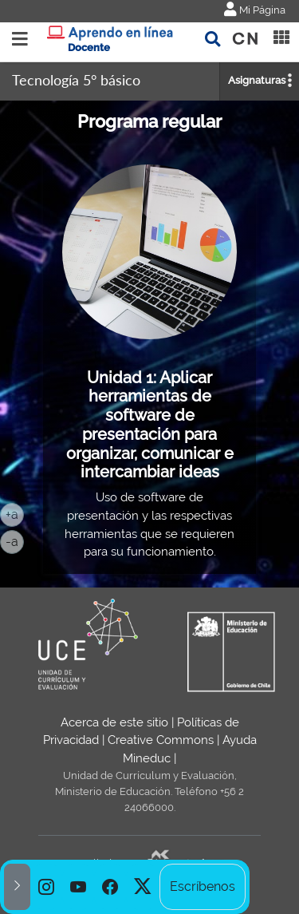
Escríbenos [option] (202, 886)
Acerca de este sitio (114, 722)
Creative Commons (161, 740)
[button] (17, 887)
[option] (46, 887)
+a (15, 513)
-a (15, 540)
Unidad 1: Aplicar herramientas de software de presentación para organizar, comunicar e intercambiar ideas (150, 425)
